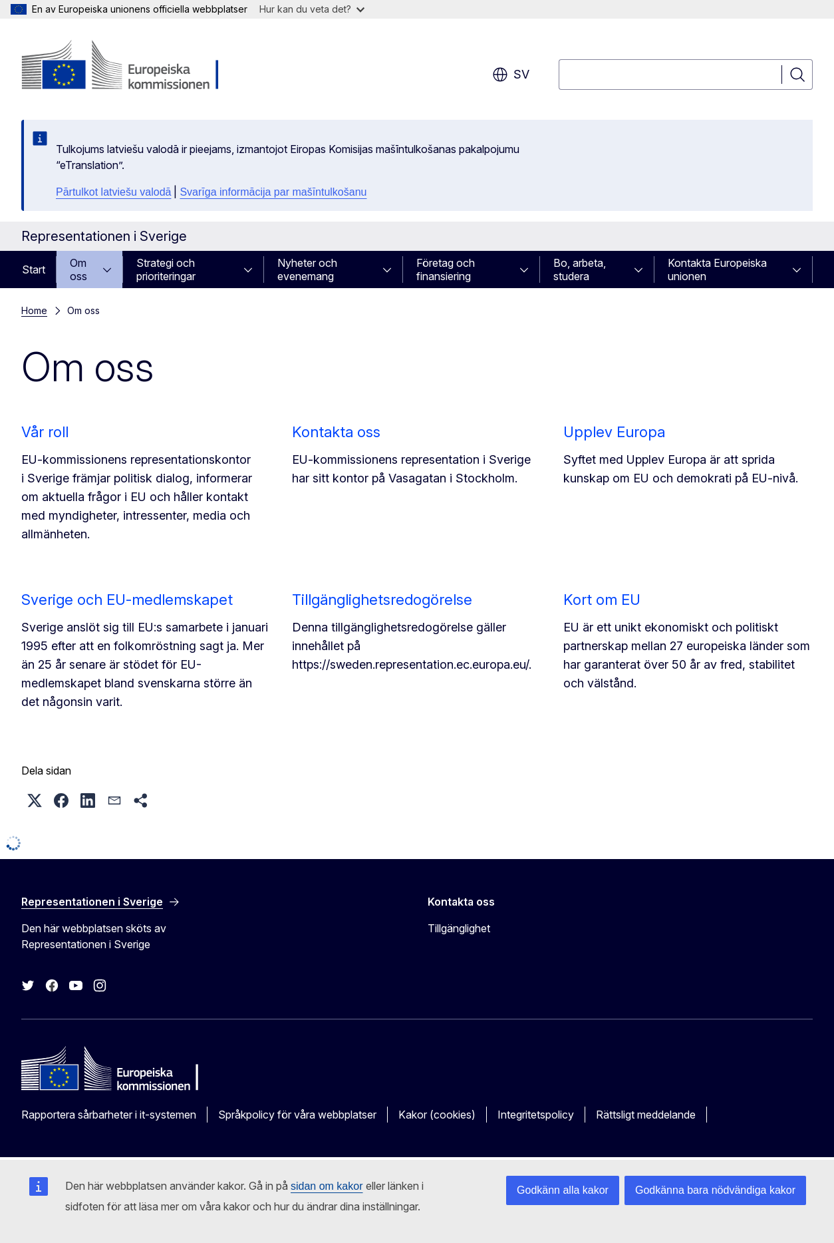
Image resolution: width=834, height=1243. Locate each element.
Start (33, 269)
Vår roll (45, 432)
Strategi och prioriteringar (166, 269)
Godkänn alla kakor (563, 1190)
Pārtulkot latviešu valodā (113, 192)
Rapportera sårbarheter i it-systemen (108, 1114)
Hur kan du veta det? (311, 9)
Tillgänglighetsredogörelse (382, 599)
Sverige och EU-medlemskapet (127, 599)
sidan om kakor (327, 1186)
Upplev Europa (614, 432)
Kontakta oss (336, 432)
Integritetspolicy (535, 1114)
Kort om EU (601, 599)
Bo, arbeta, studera (579, 269)
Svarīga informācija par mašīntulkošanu (273, 192)
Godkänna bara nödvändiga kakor (715, 1190)
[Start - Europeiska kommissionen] (128, 66)
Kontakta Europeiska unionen (717, 269)
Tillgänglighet (459, 928)
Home (34, 310)
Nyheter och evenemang (307, 269)
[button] (34, 800)
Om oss (78, 269)
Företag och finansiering (445, 269)
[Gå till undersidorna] (111, 269)
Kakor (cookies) (437, 1114)
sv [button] (510, 75)
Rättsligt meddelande (646, 1114)
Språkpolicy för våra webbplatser (297, 1114)
